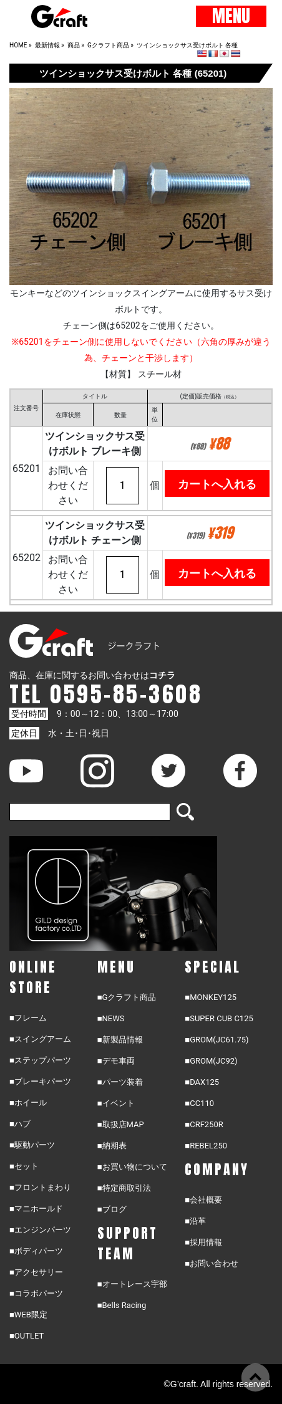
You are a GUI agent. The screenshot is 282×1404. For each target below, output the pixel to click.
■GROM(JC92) (211, 1060)
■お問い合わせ (211, 1263)
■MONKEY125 (210, 997)
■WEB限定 (28, 1314)
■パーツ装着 (120, 1082)
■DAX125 (202, 1082)
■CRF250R (204, 1124)
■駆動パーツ (32, 1145)
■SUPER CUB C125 (219, 1018)
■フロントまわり (40, 1187)
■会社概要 (203, 1199)
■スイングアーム (40, 1039)
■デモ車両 (116, 1060)
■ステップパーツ (40, 1060)
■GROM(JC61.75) (216, 1039)
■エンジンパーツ (40, 1229)
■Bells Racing (122, 1305)
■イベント (116, 1103)
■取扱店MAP (120, 1124)
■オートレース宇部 (132, 1284)
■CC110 (199, 1103)
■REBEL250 (206, 1145)
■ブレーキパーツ (40, 1081)
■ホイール (28, 1102)
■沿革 (195, 1221)
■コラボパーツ (36, 1293)
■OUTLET (26, 1335)
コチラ (162, 675)
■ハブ (20, 1123)
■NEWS (111, 1018)
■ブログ (112, 1209)
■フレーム (28, 1017)
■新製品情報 (120, 1039)
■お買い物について (132, 1166)
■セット (24, 1166)
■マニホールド (36, 1208)
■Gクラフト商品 (127, 997)
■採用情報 (203, 1242)
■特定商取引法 (124, 1188)
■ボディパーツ (36, 1251)
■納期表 (112, 1145)
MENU (231, 16)
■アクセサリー (36, 1272)
